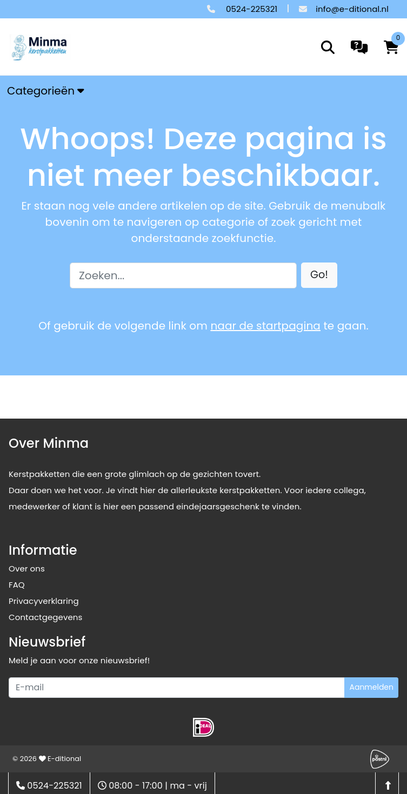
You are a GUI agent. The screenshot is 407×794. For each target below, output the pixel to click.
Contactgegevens (45, 617)
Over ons (27, 568)
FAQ (17, 584)
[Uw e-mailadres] (177, 687)
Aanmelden (371, 687)
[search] (328, 47)
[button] (319, 275)
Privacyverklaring (44, 601)
